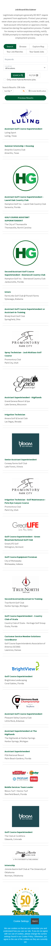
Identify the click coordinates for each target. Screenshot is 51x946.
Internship (10, 865)
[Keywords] (25, 59)
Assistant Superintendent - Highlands (23, 397)
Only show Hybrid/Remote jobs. (21, 79)
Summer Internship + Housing (19, 146)
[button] (33, 75)
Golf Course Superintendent (19, 676)
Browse (22, 46)
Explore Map (38, 46)
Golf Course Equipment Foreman (21, 557)
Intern (8, 292)
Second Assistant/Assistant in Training (23, 598)
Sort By (7, 91)
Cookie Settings (21, 921)
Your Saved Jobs (37, 51)
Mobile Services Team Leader (19, 787)
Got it (34, 921)
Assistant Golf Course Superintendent (23, 128)
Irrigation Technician (15, 414)
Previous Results (25, 98)
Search (10, 46)
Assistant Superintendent (17, 751)
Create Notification (37, 91)
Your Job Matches (15, 51)
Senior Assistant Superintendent (21, 459)
